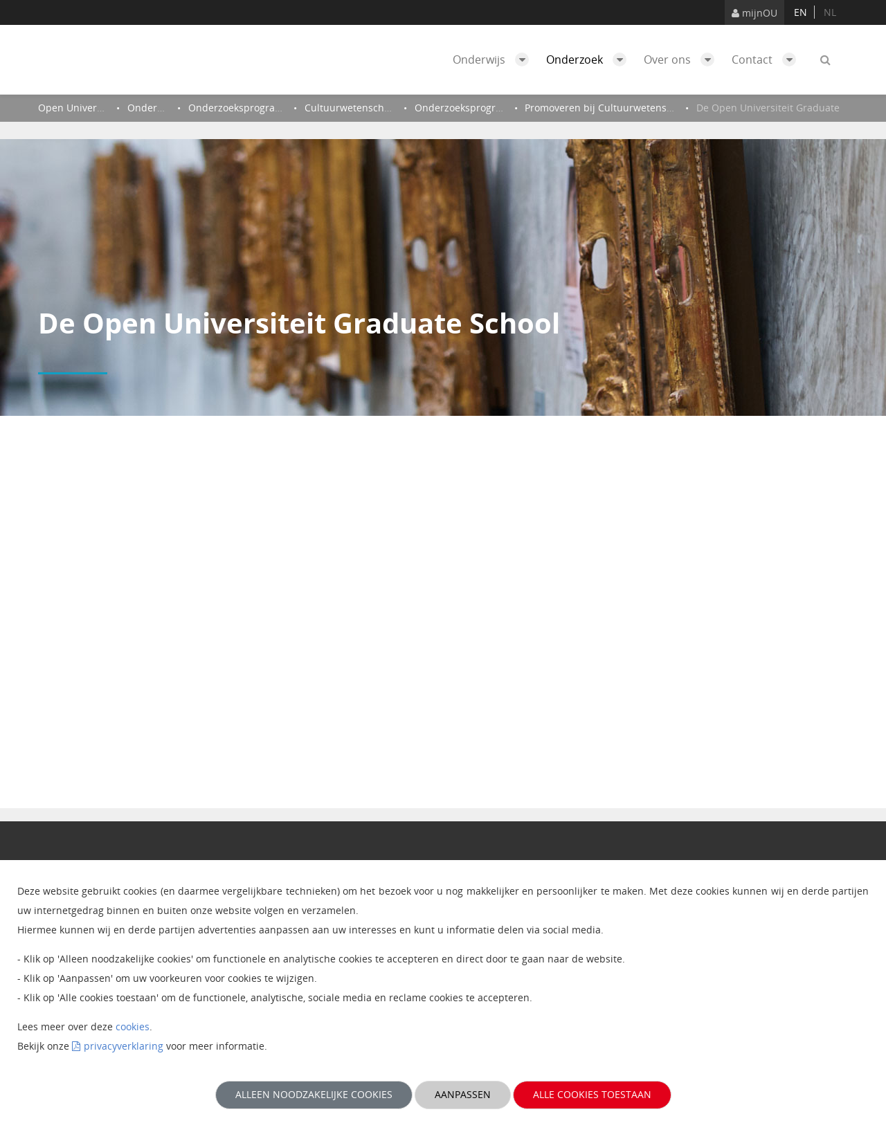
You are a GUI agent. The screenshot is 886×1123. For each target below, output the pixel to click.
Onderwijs (494, 59)
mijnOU (754, 12)
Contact (767, 59)
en (800, 12)
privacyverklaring (123, 1045)
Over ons (682, 59)
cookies (133, 1026)
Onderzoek (589, 59)
